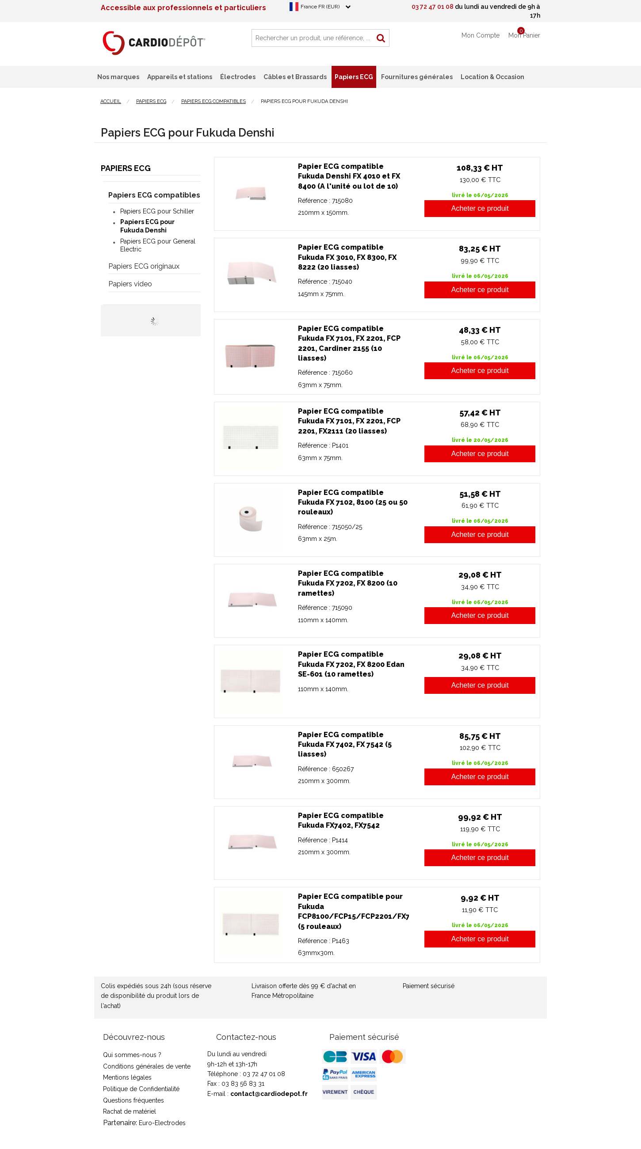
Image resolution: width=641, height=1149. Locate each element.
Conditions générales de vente (147, 1066)
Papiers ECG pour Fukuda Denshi (147, 225)
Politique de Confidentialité (141, 1088)
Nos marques (118, 76)
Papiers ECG (126, 168)
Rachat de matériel (129, 1111)
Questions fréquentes (133, 1100)
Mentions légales (127, 1077)
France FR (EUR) (320, 6)
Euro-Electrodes (162, 1122)
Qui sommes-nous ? (132, 1054)
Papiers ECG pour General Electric (157, 245)
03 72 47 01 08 (433, 6)
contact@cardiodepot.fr (269, 1093)
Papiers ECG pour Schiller (157, 211)
